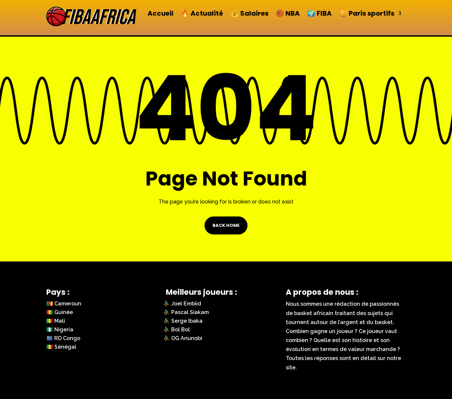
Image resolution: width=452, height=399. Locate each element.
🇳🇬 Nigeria (59, 329)
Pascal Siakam (190, 312)
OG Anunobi (186, 338)
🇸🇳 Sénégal (61, 347)
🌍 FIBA (319, 13)
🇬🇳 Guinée (59, 312)
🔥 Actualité (202, 13)
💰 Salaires (249, 13)
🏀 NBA (288, 13)
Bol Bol (180, 329)
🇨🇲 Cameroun (63, 303)
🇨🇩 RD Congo (63, 338)
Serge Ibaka (187, 321)
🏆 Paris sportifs (366, 13)
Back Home (226, 225)
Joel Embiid (186, 303)
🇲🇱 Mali (55, 321)
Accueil (161, 13)
